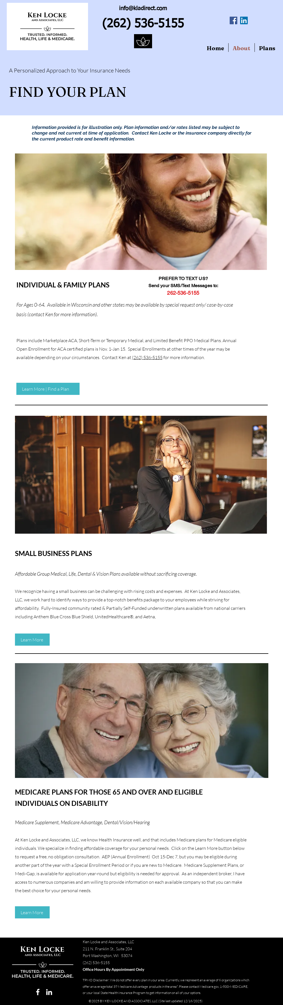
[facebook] (38, 992)
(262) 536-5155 (147, 357)
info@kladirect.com (143, 8)
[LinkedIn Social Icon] (244, 20)
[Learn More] (32, 640)
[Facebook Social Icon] (233, 20)
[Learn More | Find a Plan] (48, 389)
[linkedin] (49, 992)
